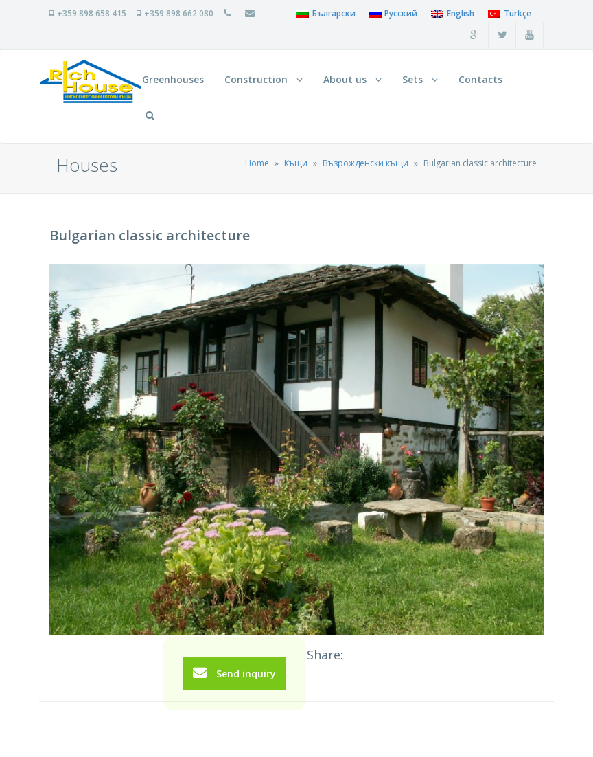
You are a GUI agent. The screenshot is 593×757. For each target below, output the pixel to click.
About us (352, 79)
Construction (263, 79)
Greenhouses (173, 79)
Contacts (480, 79)
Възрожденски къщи (365, 163)
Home (257, 163)
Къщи (295, 163)
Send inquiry (234, 673)
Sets (420, 79)
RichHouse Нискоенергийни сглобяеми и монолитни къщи (90, 82)
